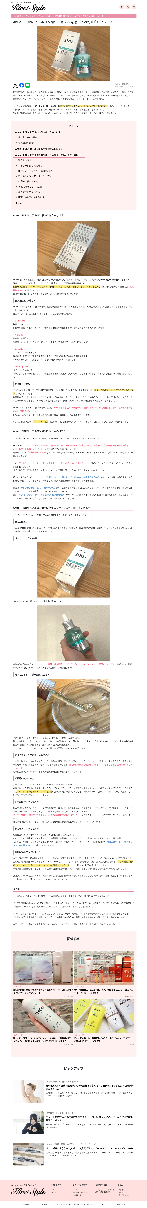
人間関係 (121, 1192)
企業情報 (26, 1204)
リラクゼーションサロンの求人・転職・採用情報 (104, 1191)
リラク (53, 1192)
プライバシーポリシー (64, 1204)
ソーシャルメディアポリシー (83, 1204)
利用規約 (45, 1204)
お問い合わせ (121, 1204)
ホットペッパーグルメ (81, 1192)
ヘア (52, 1190)
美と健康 (17, 16)
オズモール (77, 1195)
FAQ (102, 1204)
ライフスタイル (124, 1195)
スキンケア (30, 16)
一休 (75, 1190)
